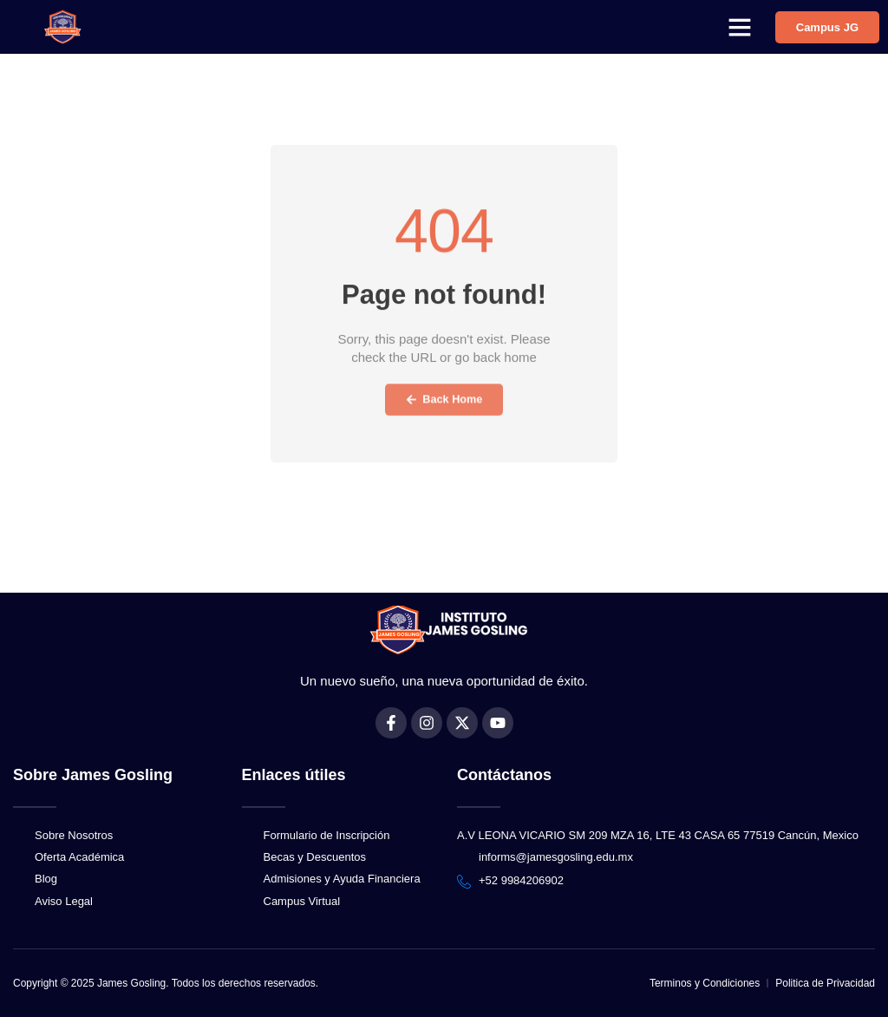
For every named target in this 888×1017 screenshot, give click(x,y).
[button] (740, 27)
